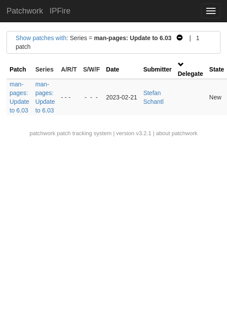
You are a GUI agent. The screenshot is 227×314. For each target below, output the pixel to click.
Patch (18, 69)
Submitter (157, 69)
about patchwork (176, 133)
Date (112, 69)
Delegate (190, 73)
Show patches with (41, 37)
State (216, 69)
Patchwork (25, 11)
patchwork (42, 133)
